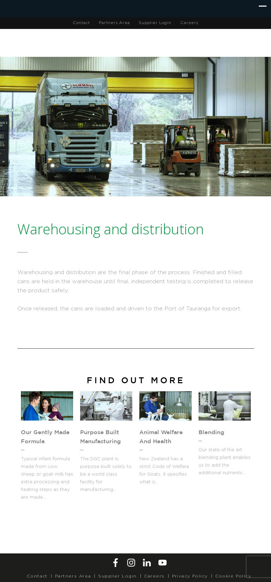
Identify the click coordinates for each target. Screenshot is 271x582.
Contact (81, 23)
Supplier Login (155, 23)
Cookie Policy (233, 576)
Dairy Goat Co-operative (143, 41)
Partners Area (114, 23)
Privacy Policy (190, 576)
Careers (189, 23)
